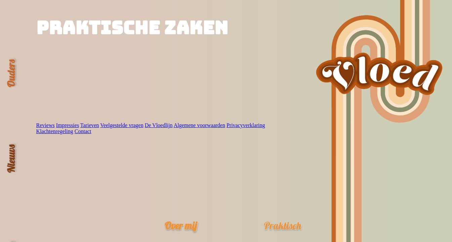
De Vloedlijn (159, 125)
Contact (83, 131)
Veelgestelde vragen (121, 125)
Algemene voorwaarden (199, 125)
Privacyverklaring (246, 125)
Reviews (45, 125)
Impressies (67, 125)
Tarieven (89, 125)
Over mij (181, 225)
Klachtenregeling (54, 131)
